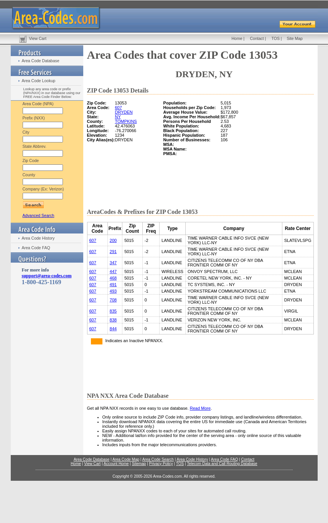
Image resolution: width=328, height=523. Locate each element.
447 (113, 271)
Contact (257, 38)
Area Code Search (158, 459)
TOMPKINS (126, 121)
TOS (276, 38)
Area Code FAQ (36, 247)
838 (113, 320)
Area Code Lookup (39, 80)
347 (113, 262)
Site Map (295, 38)
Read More (200, 408)
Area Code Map (125, 459)
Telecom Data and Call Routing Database (222, 464)
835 (113, 311)
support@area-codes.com (47, 275)
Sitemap (139, 464)
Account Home (116, 464)
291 (113, 251)
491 (113, 284)
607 (118, 107)
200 (113, 240)
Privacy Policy (161, 464)
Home (237, 38)
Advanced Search (38, 215)
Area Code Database (40, 60)
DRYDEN (123, 112)
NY (117, 116)
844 (113, 328)
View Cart (37, 38)
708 (113, 300)
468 (113, 278)
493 (113, 291)
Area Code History (38, 238)
